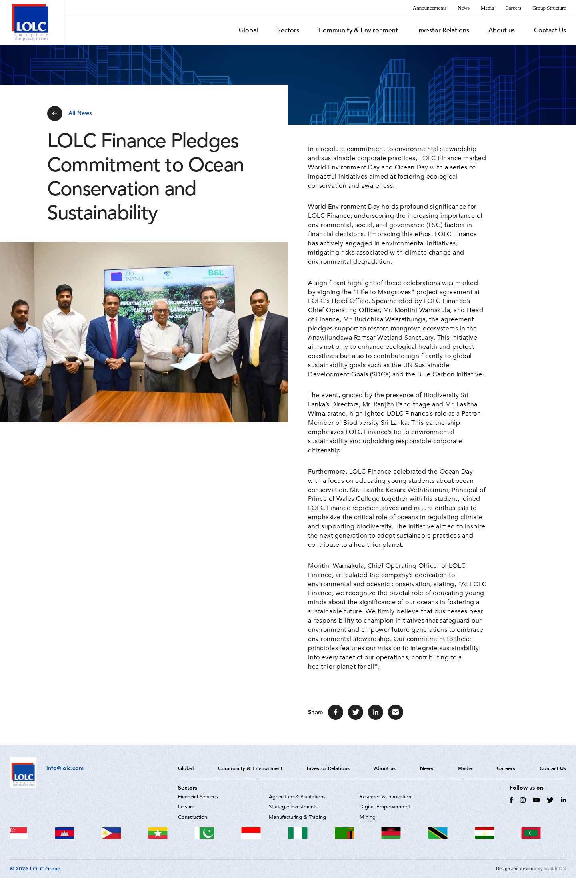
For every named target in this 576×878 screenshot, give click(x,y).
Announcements (429, 8)
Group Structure (549, 8)
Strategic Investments (293, 806)
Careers (513, 8)
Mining (368, 817)
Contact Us (550, 30)
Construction (192, 817)
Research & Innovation (385, 796)
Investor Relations (443, 30)
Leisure (186, 806)
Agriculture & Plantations (297, 796)
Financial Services (198, 796)
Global (248, 30)
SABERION (555, 869)
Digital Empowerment (385, 806)
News (464, 8)
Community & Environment (358, 30)
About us (501, 30)
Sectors (288, 30)
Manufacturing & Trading (297, 817)
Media (487, 8)
